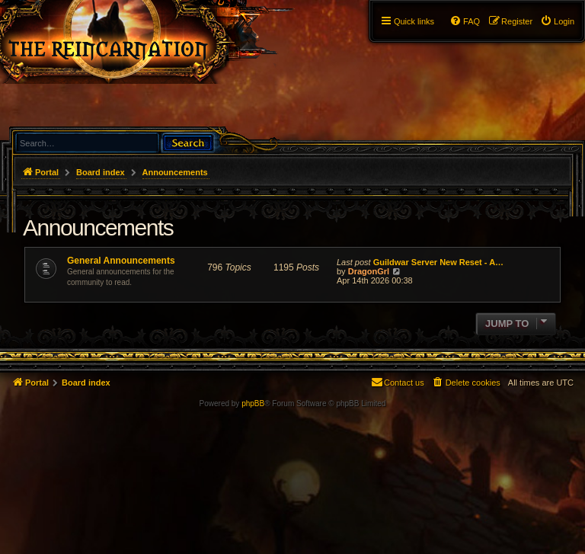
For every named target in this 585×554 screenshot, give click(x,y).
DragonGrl (368, 271)
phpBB (252, 403)
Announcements (98, 227)
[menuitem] (557, 21)
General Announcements (121, 260)
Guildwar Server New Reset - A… (438, 262)
